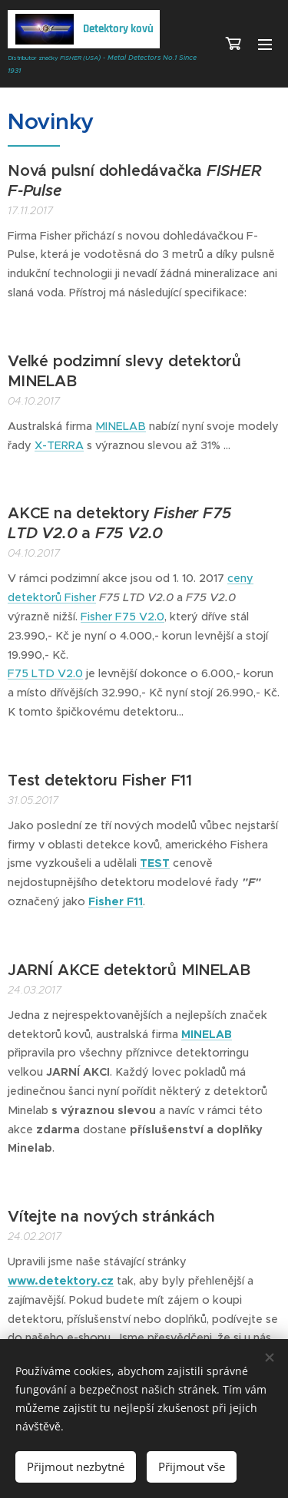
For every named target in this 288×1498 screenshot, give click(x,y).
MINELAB (120, 426)
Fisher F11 (115, 901)
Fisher (80, 597)
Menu (265, 44)
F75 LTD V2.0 (45, 673)
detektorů (36, 597)
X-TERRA (59, 445)
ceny (240, 578)
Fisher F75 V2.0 (122, 616)
